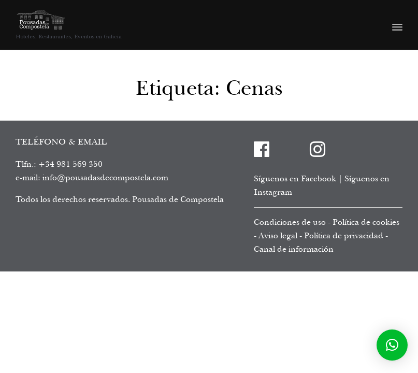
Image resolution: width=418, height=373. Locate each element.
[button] (392, 345)
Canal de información (294, 249)
